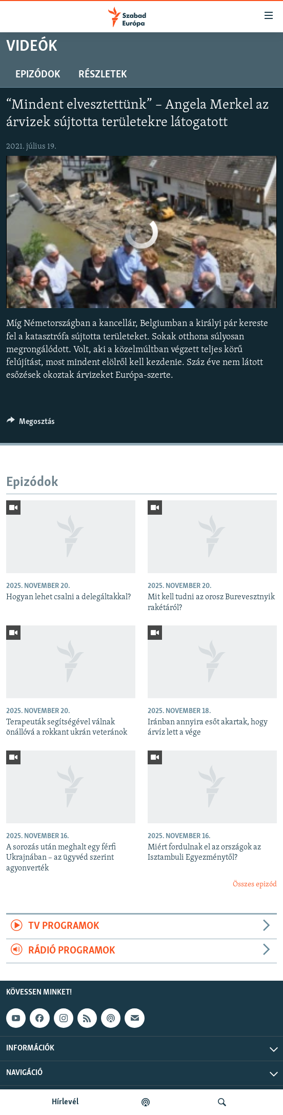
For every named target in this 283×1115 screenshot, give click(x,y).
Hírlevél (65, 1102)
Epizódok (37, 75)
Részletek (102, 75)
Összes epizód (255, 884)
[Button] (31, 424)
